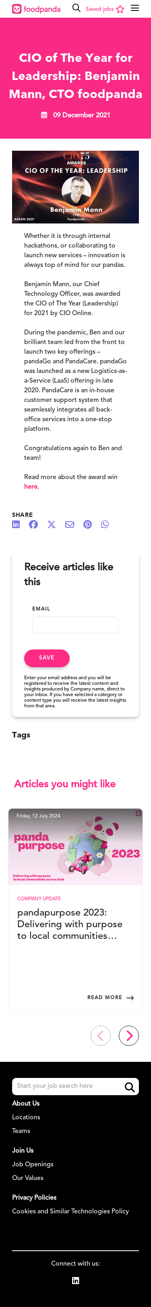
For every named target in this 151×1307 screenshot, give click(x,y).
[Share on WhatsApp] (109, 525)
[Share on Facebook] (37, 525)
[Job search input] (75, 1086)
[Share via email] (73, 525)
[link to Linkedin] (75, 1282)
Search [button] (130, 1087)
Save (47, 658)
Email (41, 609)
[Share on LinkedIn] (20, 525)
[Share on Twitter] (55, 525)
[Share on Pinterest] (91, 525)
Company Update (39, 899)
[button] (76, 8)
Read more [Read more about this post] (104, 998)
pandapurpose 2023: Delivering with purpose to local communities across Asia (69, 925)
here (30, 487)
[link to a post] (75, 847)
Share (22, 515)
